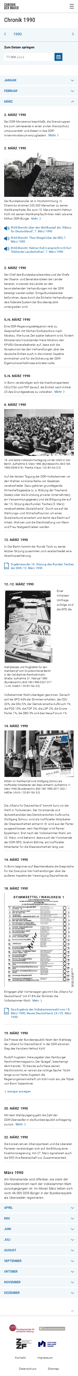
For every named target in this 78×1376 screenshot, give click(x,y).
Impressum (45, 1357)
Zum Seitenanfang (72, 1311)
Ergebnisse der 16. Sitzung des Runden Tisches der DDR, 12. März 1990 (42, 566)
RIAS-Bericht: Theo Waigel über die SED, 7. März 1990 (39, 239)
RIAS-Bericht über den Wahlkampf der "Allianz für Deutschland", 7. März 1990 (41, 229)
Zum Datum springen (19, 47)
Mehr (52, 135)
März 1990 (14, 1172)
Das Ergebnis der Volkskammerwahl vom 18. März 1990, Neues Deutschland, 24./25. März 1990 (41, 1013)
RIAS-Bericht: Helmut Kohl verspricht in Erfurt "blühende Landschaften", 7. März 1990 (41, 249)
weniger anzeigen (19, 1091)
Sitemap (53, 1368)
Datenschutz (27, 1368)
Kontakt (20, 1357)
